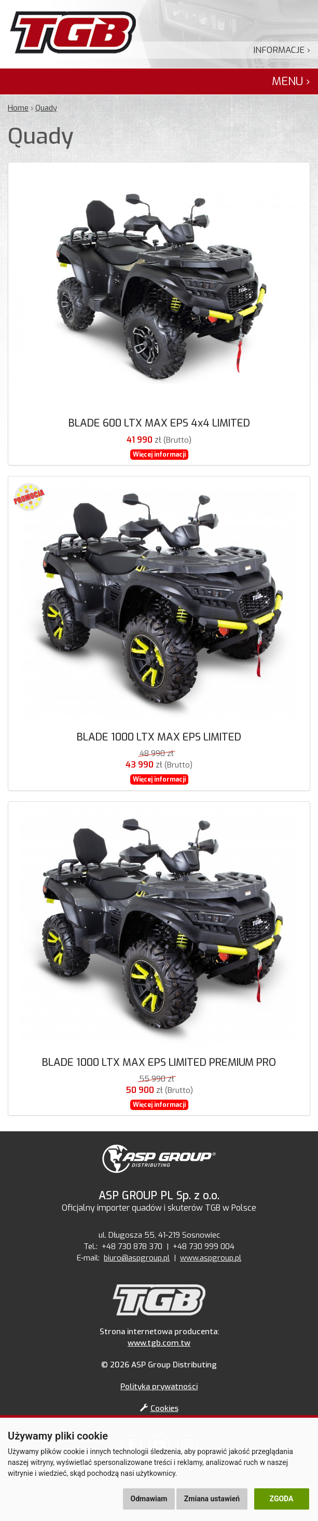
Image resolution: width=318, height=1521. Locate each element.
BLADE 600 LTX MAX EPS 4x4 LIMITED (159, 423)
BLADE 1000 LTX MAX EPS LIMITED (159, 737)
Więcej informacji (159, 454)
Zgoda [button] (282, 1499)
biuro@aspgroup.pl (137, 1258)
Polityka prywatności (159, 1386)
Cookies (159, 1408)
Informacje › (281, 50)
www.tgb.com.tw (159, 1343)
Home (18, 108)
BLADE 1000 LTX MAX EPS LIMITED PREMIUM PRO (159, 1063)
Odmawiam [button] (149, 1499)
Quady (46, 108)
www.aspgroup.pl (210, 1258)
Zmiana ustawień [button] (212, 1499)
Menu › (291, 81)
